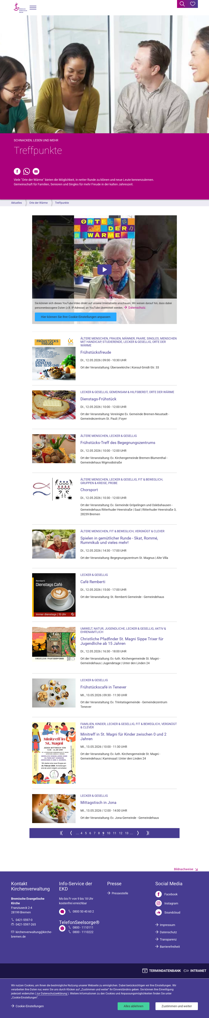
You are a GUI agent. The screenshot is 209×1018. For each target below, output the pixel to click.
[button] (33, 7)
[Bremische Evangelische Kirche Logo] (20, 8)
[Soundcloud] (167, 912)
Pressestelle (120, 893)
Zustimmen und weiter (177, 1006)
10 (108, 833)
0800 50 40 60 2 (83, 911)
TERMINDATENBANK (165, 971)
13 (126, 833)
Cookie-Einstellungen (30, 1006)
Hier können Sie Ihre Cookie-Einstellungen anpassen (75, 317)
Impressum (167, 925)
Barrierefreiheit (170, 946)
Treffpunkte (62, 202)
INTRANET (198, 971)
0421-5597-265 (26, 924)
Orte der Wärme (38, 202)
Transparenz (168, 939)
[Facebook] (166, 894)
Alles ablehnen (133, 1006)
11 (114, 833)
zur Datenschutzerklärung (52, 993)
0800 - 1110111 (83, 927)
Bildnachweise (183, 869)
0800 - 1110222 (83, 932)
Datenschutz (136, 307)
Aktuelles (16, 202)
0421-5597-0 (24, 920)
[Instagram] (166, 903)
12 (120, 833)
